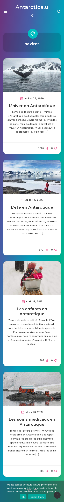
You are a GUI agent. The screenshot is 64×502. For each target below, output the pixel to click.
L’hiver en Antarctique (32, 105)
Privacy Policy (37, 497)
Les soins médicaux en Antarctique (32, 422)
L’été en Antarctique (32, 207)
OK (23, 497)
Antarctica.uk (32, 11)
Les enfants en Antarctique (32, 311)
